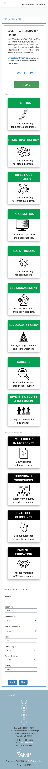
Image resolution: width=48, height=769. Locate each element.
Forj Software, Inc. (35, 761)
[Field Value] (21, 610)
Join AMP (11, 695)
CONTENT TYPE (26, 73)
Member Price (11, 616)
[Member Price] (21, 621)
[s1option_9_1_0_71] (21, 669)
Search (8, 597)
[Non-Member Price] (21, 631)
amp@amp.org (27, 743)
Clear (23, 682)
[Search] (21, 601)
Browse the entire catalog (18, 58)
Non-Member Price (12, 627)
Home (6, 19)
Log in (42, 4)
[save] (12, 682)
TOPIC (26, 84)
